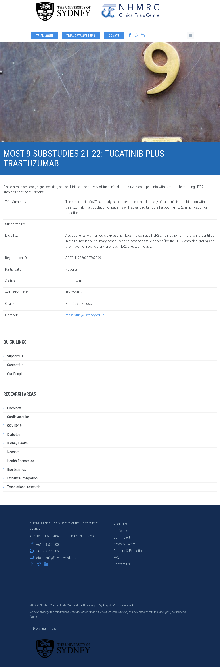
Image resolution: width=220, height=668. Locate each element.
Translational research (23, 488)
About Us (120, 525)
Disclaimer (40, 630)
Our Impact (121, 538)
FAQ (116, 558)
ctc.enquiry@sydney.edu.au (56, 559)
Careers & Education (128, 552)
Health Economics (20, 462)
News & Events (124, 545)
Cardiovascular (18, 418)
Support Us (15, 357)
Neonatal (13, 453)
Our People (15, 375)
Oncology (14, 409)
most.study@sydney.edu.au (85, 316)
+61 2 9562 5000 (48, 546)
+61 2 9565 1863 (48, 552)
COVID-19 (14, 427)
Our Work (120, 532)
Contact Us (15, 366)
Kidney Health (17, 444)
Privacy (53, 630)
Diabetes (13, 436)
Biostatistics (16, 471)
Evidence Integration (22, 479)
